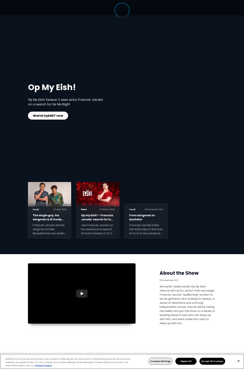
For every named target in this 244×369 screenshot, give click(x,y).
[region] (122, 361)
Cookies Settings (160, 361)
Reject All (186, 361)
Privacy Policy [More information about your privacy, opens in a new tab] (43, 365)
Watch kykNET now (48, 115)
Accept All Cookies (212, 361)
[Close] (238, 361)
